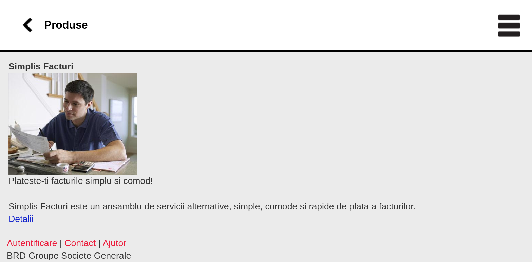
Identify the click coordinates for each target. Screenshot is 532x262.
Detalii (21, 219)
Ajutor (114, 243)
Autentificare (32, 243)
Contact (80, 243)
